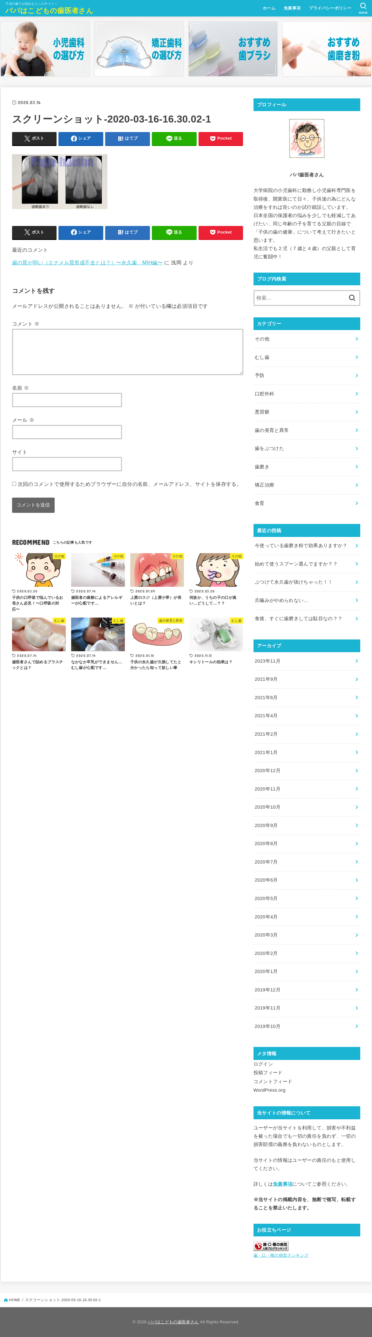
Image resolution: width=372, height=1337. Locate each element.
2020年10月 (268, 807)
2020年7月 (266, 861)
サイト (20, 459)
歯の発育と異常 (272, 430)
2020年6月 (266, 880)
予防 (260, 375)
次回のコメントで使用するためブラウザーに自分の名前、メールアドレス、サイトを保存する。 (130, 491)
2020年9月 (266, 825)
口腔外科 (264, 393)
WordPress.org (270, 1090)
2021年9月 (266, 679)
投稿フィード (268, 1072)
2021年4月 (266, 715)
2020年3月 (266, 934)
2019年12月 (268, 989)
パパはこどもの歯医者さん (49, 11)
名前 (20, 395)
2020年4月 (266, 916)
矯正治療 (264, 484)
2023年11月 (268, 661)
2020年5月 (266, 898)
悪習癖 (262, 411)
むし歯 (262, 357)
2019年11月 (268, 1007)
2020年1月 (266, 971)
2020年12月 (268, 770)
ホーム (269, 8)
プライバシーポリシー (330, 8)
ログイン (263, 1064)
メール (23, 427)
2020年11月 (268, 788)
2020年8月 (266, 843)
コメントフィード (273, 1081)
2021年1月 (266, 752)
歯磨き (262, 466)
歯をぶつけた (269, 448)
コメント (26, 324)
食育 (260, 503)
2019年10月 (268, 1026)
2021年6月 (266, 697)
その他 (262, 338)
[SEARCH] (363, 8)
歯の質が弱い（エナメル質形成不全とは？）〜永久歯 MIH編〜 (87, 262)
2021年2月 (266, 734)
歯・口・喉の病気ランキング (281, 1255)
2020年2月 (266, 953)
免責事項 (292, 8)
